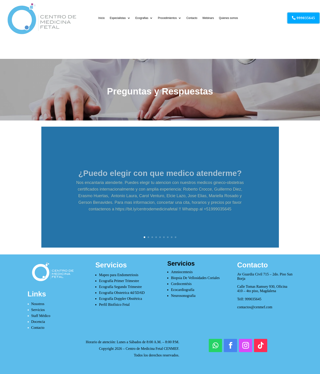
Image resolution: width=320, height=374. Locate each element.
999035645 (306, 18)
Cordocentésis (181, 284)
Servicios (38, 310)
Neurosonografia (183, 296)
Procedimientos (167, 18)
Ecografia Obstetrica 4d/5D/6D (122, 293)
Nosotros (38, 304)
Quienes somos (228, 18)
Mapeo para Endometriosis (118, 275)
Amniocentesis (182, 272)
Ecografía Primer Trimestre (119, 281)
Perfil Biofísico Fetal (114, 304)
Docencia (38, 322)
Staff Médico (40, 316)
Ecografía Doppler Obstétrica (120, 299)
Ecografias (141, 18)
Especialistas (118, 18)
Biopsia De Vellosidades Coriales (195, 278)
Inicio (101, 18)
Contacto (191, 18)
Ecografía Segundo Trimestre (120, 287)
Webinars (208, 18)
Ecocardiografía (182, 290)
